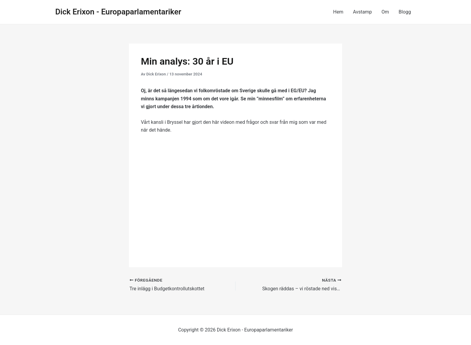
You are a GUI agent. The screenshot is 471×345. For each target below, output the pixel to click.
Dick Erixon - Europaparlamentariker (118, 11)
